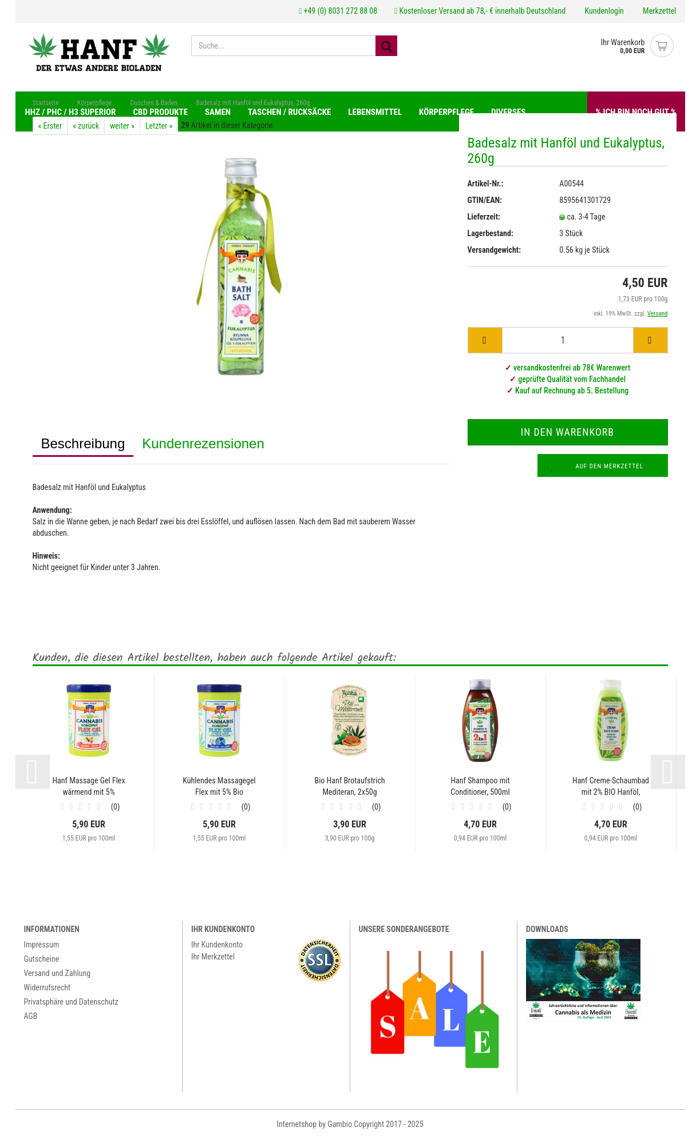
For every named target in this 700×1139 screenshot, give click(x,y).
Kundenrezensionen (203, 444)
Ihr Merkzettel (213, 957)
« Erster (50, 126)
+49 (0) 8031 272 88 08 (338, 10)
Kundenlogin (603, 10)
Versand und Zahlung (57, 973)
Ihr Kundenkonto (217, 945)
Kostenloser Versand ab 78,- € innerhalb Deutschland (479, 10)
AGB (31, 1016)
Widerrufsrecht (47, 988)
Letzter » (159, 126)
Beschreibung (83, 444)
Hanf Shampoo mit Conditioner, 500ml (480, 786)
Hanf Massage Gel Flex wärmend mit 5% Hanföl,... (88, 787)
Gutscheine (42, 959)
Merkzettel (659, 10)
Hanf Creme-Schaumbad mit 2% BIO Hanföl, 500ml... (610, 787)
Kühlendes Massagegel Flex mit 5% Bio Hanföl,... (219, 787)
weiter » (122, 126)
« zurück (86, 126)
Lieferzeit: (484, 216)
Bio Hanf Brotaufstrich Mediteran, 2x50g (350, 786)
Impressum (42, 945)
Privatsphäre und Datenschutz (71, 1002)
